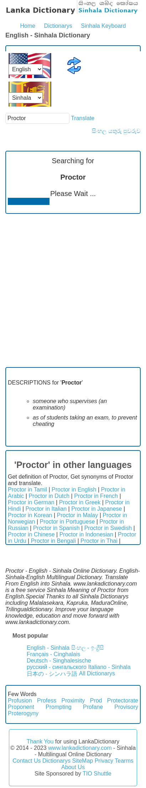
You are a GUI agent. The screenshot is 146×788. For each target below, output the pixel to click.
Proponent (21, 707)
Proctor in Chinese (31, 534)
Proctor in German (31, 502)
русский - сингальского (57, 667)
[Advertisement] (73, 290)
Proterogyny (23, 713)
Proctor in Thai (99, 541)
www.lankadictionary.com (79, 748)
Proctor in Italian (46, 509)
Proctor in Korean (30, 515)
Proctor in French (96, 496)
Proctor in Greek (79, 502)
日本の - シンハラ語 (52, 674)
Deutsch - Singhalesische (59, 661)
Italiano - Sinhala (109, 667)
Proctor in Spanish (56, 528)
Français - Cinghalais (53, 654)
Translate (82, 118)
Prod (96, 700)
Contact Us (26, 761)
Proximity (73, 700)
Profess (46, 700)
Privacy (104, 761)
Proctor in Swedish (108, 528)
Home (27, 26)
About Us (73, 767)
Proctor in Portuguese (67, 522)
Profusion (20, 700)
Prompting (59, 707)
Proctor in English (74, 489)
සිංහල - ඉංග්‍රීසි (87, 648)
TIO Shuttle (97, 774)
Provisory (126, 707)
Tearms (124, 761)
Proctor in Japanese (96, 509)
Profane (93, 707)
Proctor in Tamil (27, 489)
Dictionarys (58, 26)
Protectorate (122, 700)
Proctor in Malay (77, 515)
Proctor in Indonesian (86, 534)
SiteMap (82, 761)
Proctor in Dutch (48, 496)
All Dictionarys (97, 673)
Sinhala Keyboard (103, 26)
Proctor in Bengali (53, 541)
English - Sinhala (48, 648)
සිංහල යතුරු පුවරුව (116, 131)
